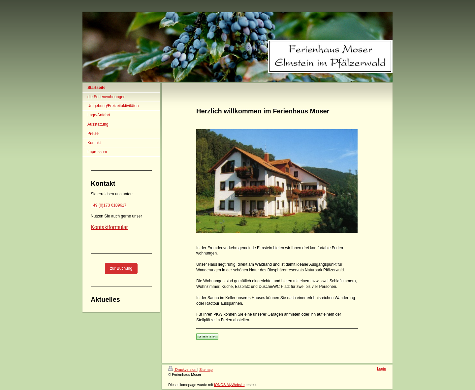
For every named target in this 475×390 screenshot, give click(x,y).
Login (381, 368)
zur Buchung (121, 268)
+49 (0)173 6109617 (108, 205)
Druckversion (182, 369)
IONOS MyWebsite (229, 385)
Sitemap (205, 369)
